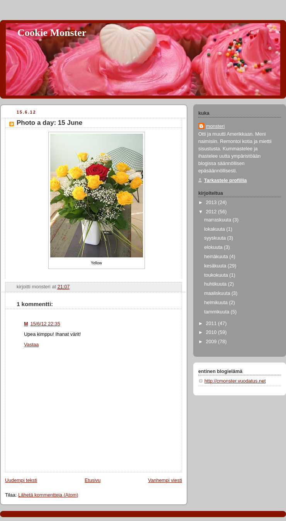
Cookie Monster (51, 32)
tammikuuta (217, 312)
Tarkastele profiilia (225, 180)
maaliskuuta (218, 293)
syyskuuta (215, 238)
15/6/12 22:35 (45, 324)
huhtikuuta (216, 284)
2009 (212, 341)
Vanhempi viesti (165, 480)
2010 (212, 332)
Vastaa (31, 344)
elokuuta (214, 247)
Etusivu (92, 480)
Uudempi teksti (21, 480)
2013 (212, 202)
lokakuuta (215, 229)
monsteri (215, 126)
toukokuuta (216, 275)
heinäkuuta (216, 256)
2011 (212, 323)
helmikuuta (216, 302)
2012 (212, 212)
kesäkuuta (216, 266)
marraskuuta (218, 220)
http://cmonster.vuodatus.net (235, 381)
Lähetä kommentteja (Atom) (48, 495)
